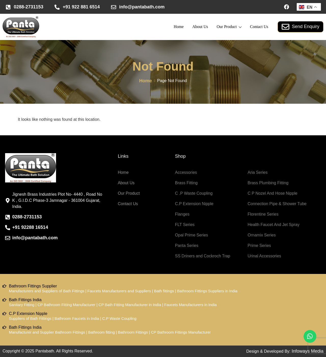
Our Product (229, 26)
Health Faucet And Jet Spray (274, 224)
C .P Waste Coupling (194, 193)
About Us (200, 26)
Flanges (182, 214)
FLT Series (185, 224)
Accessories (186, 172)
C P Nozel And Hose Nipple (272, 193)
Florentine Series (263, 214)
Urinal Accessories (264, 256)
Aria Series (257, 172)
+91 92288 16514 (30, 227)
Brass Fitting (186, 183)
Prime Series (259, 245)
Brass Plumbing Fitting (268, 183)
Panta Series (186, 245)
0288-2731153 (28, 6)
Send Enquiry (300, 27)
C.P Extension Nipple (194, 204)
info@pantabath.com (142, 6)
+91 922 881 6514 (81, 6)
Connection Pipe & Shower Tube (277, 204)
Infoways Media (307, 351)
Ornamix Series (262, 235)
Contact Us (259, 26)
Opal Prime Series (191, 235)
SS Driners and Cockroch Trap (202, 256)
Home (179, 26)
